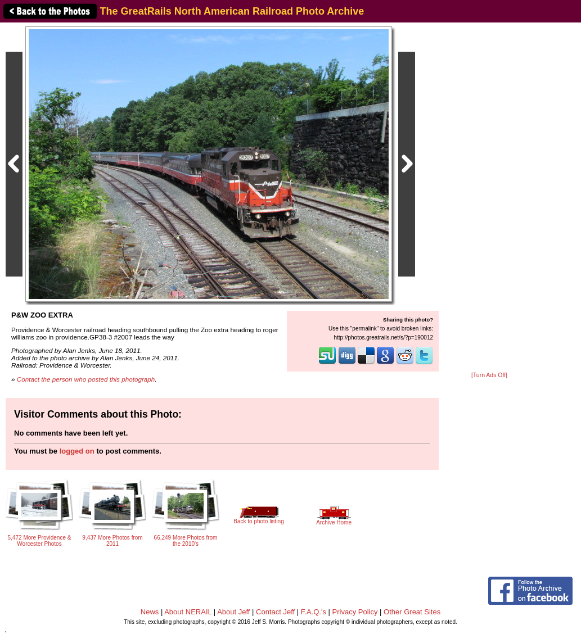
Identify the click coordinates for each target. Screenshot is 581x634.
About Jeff (233, 612)
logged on (77, 451)
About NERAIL (187, 612)
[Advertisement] (489, 197)
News (150, 612)
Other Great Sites (412, 612)
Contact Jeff (275, 612)
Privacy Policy (355, 612)
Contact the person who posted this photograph (86, 379)
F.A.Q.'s (313, 612)
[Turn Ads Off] (489, 375)
